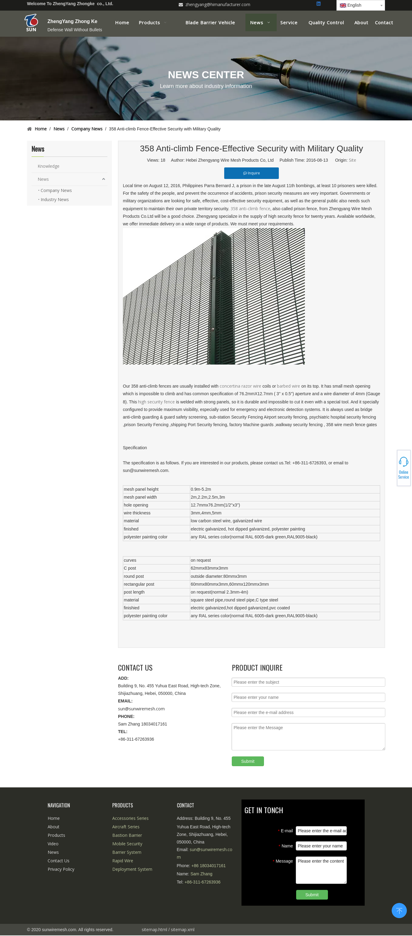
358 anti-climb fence (250, 208)
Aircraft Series (126, 827)
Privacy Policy (61, 869)
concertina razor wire (241, 386)
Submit (248, 761)
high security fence (157, 402)
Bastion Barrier (127, 835)
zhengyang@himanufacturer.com (217, 4)
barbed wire (289, 386)
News (43, 179)
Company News (56, 190)
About (53, 827)
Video (53, 844)
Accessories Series (130, 818)
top (399, 910)
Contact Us (58, 861)
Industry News (55, 199)
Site (352, 160)
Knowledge (48, 166)
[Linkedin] (319, 4)
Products (56, 835)
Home (54, 818)
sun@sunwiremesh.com (141, 709)
